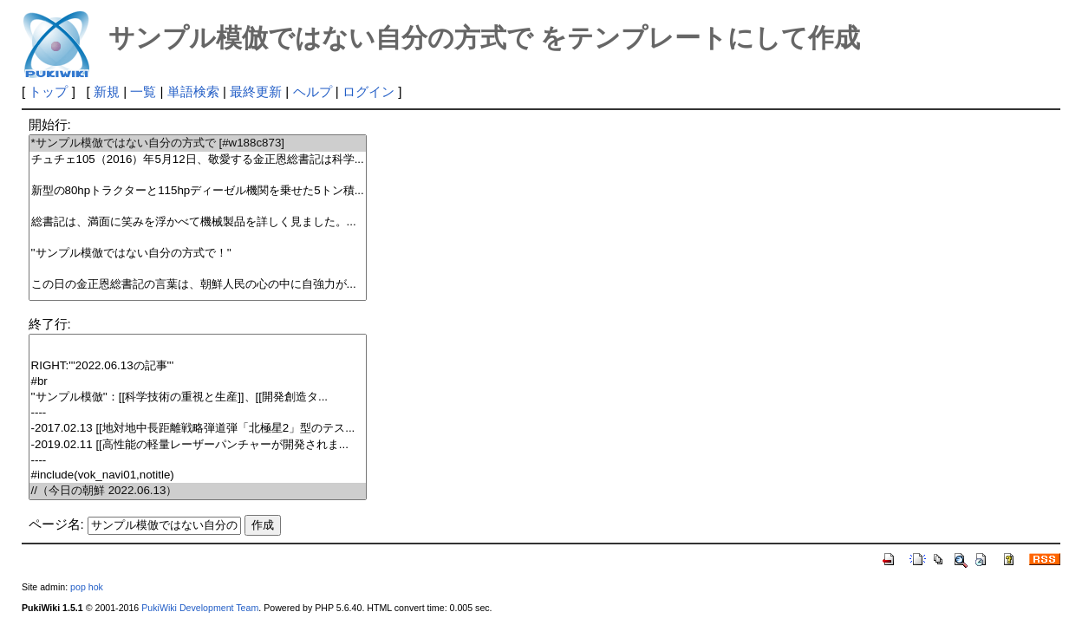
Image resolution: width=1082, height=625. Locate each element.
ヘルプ (312, 91)
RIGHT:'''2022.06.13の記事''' (197, 366)
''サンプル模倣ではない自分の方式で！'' (197, 253)
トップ (48, 91)
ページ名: (56, 524)
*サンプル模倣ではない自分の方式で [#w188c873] (197, 143)
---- (197, 413)
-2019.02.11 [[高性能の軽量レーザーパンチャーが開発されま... (197, 445)
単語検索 (193, 91)
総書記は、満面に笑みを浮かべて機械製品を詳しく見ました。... (197, 222)
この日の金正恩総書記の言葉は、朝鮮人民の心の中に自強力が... (197, 285)
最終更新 (256, 91)
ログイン (368, 91)
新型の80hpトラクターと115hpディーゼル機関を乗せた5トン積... (197, 191)
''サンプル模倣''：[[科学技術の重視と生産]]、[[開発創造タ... (197, 397)
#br (197, 381)
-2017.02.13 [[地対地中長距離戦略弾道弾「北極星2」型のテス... (197, 428)
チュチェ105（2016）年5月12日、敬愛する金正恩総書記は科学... (197, 160)
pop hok (86, 587)
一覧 (143, 91)
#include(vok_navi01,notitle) (197, 475)
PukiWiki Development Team (199, 607)
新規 (107, 91)
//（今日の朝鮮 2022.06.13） (197, 491)
